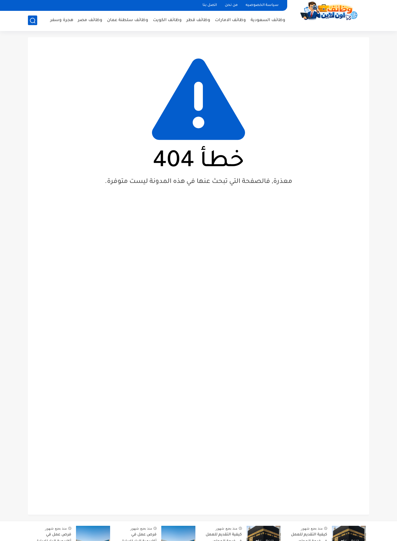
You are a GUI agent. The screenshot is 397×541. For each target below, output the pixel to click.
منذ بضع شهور (312, 528)
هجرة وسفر (61, 20)
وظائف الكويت (167, 20)
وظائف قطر (198, 20)
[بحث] (32, 20)
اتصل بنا (210, 5)
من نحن (231, 5)
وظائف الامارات (230, 20)
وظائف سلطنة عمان (127, 20)
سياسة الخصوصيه (262, 5)
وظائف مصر (90, 20)
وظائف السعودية (268, 20)
